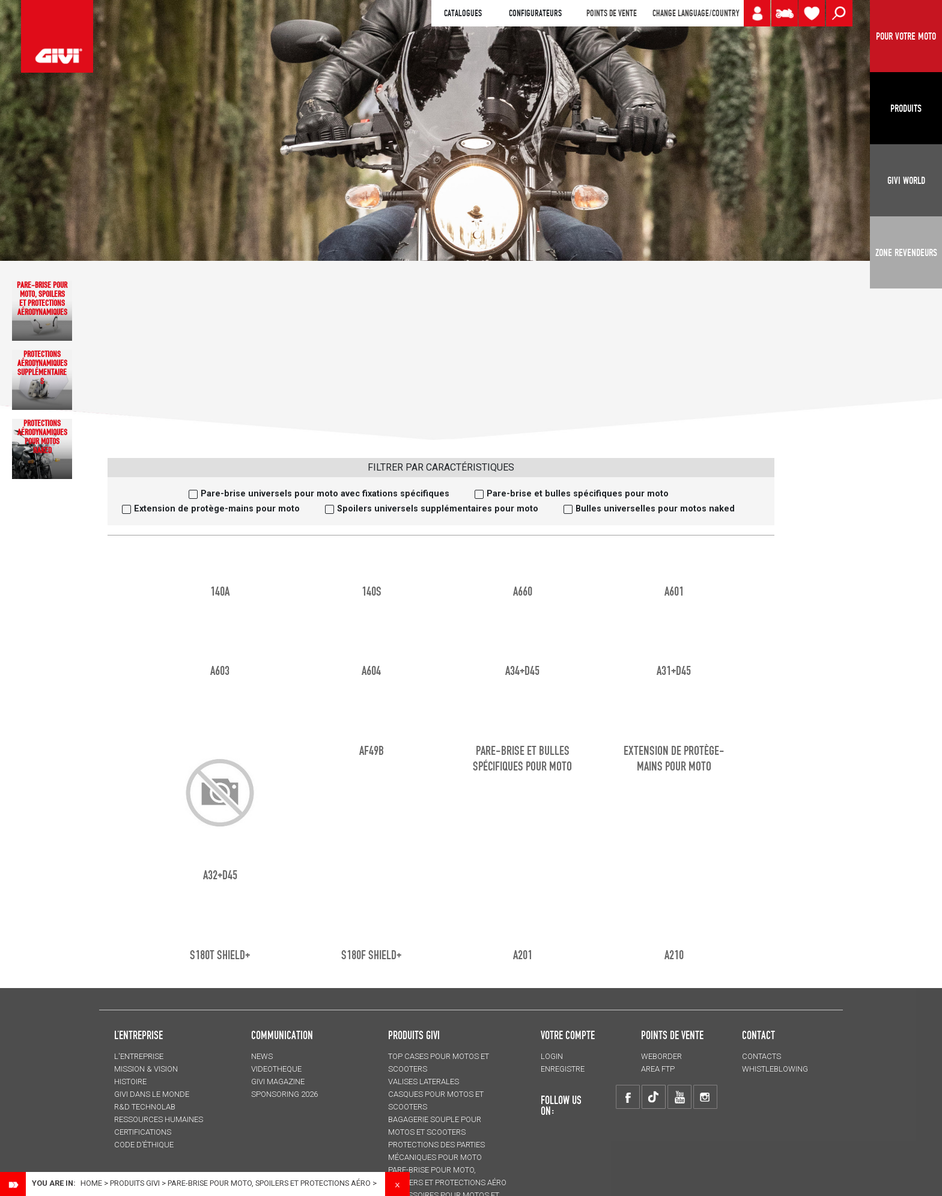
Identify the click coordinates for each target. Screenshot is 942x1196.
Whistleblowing (775, 1068)
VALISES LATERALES (423, 1081)
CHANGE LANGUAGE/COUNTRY (695, 13)
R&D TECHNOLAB (144, 1106)
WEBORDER (661, 1056)
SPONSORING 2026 (284, 1094)
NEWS (262, 1056)
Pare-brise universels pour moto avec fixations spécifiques (325, 494)
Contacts (761, 1056)
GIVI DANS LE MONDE (151, 1094)
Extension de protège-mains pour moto (217, 509)
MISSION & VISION (146, 1068)
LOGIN (552, 1056)
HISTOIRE (130, 1081)
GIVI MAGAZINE (278, 1081)
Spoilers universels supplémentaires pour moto (437, 509)
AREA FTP (658, 1068)
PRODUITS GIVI (414, 1035)
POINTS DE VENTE (611, 13)
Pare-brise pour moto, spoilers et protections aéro (269, 1183)
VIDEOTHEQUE (276, 1068)
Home (91, 1183)
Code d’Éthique (144, 1144)
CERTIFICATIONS (142, 1132)
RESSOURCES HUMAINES (158, 1119)
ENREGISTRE (563, 1068)
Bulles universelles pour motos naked (655, 509)
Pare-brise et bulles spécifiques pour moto (578, 494)
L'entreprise (138, 1056)
